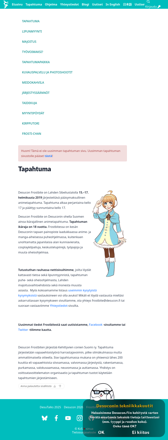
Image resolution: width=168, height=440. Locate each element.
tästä (48, 156)
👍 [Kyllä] (54, 386)
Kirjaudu (153, 7)
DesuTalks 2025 (50, 407)
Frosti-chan (31, 134)
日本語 (127, 4)
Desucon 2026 (73, 407)
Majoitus (29, 42)
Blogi (85, 4)
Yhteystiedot (69, 4)
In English (113, 4)
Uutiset (97, 4)
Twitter (23, 330)
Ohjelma (51, 4)
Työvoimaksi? (32, 52)
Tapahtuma (34, 4)
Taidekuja (29, 103)
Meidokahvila (33, 83)
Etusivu (17, 4)
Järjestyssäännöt (36, 93)
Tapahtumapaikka (36, 62)
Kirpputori (30, 123)
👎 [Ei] (59, 386)
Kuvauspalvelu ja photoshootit (47, 72)
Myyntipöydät (33, 113)
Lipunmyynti (32, 31)
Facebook (95, 325)
